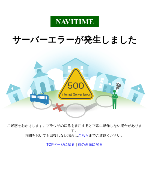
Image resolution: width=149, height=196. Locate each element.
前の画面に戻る (90, 144)
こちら (83, 135)
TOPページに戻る (60, 144)
